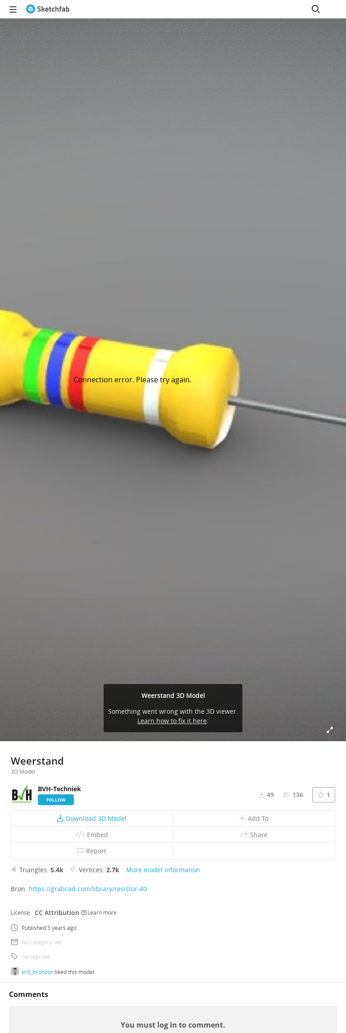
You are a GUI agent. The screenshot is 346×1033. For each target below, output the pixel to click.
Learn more (99, 912)
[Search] (316, 9)
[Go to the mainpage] (47, 9)
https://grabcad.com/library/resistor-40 (88, 888)
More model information (163, 869)
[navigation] (13, 9)
